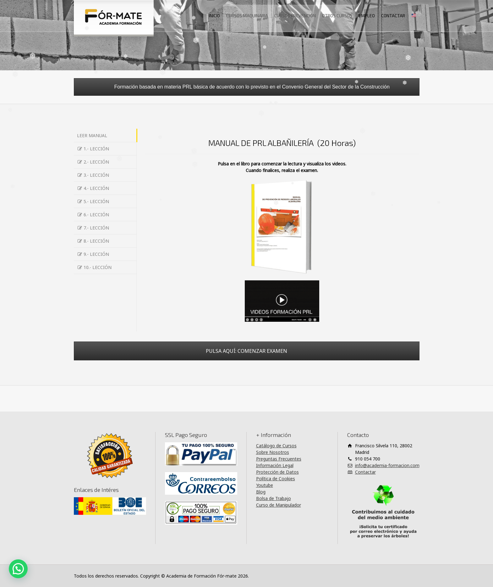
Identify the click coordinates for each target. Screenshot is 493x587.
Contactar (365, 472)
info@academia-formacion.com (387, 465)
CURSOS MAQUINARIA (247, 15)
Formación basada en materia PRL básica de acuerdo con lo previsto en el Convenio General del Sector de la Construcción (246, 86)
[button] (18, 568)
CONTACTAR (393, 15)
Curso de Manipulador (278, 505)
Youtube (264, 485)
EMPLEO (367, 15)
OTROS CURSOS (337, 15)
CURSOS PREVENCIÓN (295, 15)
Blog (261, 492)
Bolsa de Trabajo (273, 498)
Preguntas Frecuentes (278, 459)
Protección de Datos (277, 472)
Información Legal (274, 465)
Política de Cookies (275, 479)
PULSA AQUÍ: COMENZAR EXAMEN (246, 350)
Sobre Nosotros (272, 452)
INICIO (214, 15)
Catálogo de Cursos (276, 446)
